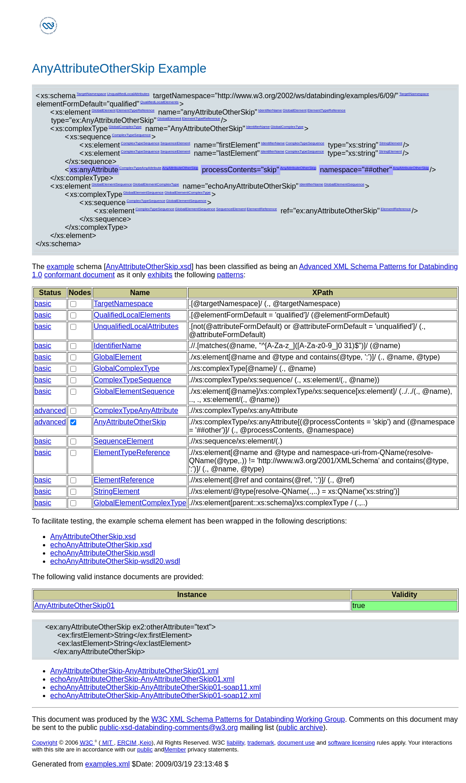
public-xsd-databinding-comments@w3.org (168, 727)
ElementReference (261, 209)
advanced (50, 410)
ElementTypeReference (135, 110)
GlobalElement (103, 110)
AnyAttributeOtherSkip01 (74, 605)
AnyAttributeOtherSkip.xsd (149, 266)
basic (42, 303)
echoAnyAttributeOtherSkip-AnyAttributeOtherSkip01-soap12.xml (155, 695)
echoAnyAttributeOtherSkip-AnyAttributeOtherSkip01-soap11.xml (155, 687)
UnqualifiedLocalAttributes (128, 94)
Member (175, 749)
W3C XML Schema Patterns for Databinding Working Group (248, 719)
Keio (146, 742)
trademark (260, 742)
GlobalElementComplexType (156, 184)
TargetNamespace (91, 94)
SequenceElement (175, 143)
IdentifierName (270, 110)
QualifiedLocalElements (159, 102)
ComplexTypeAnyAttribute (140, 168)
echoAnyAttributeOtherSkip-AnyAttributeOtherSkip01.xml (142, 679)
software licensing (351, 742)
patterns (230, 275)
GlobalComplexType (125, 127)
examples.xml (107, 764)
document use (296, 742)
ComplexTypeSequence (131, 135)
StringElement (390, 143)
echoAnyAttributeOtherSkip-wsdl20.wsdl (115, 561)
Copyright (45, 742)
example (60, 266)
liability (235, 742)
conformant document (79, 275)
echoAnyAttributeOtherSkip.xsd (101, 545)
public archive (300, 727)
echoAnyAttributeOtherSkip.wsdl (102, 553)
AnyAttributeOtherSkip (180, 168)
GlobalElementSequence (112, 184)
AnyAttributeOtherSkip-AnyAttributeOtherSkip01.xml (134, 671)
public (145, 749)
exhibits (159, 275)
